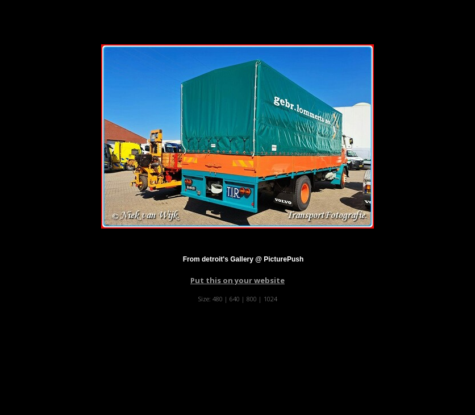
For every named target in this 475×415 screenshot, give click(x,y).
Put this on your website (237, 280)
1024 (270, 298)
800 (252, 298)
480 (218, 298)
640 (235, 298)
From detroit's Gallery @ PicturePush (243, 259)
